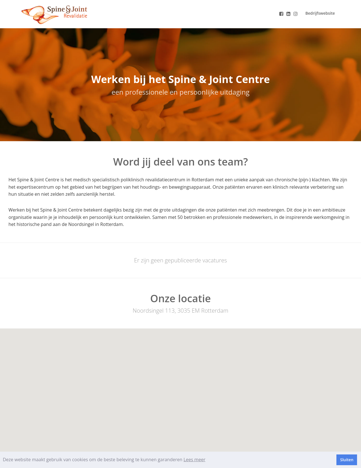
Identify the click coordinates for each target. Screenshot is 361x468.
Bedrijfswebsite (320, 13)
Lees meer (194, 459)
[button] (180, 387)
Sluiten (346, 459)
